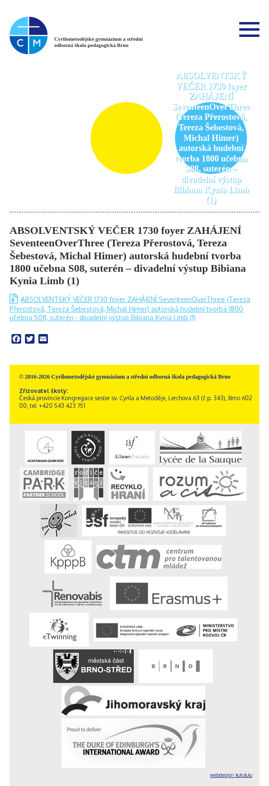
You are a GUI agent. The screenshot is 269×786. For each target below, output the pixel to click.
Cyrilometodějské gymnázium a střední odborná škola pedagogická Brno (98, 42)
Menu (249, 29)
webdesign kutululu (231, 775)
